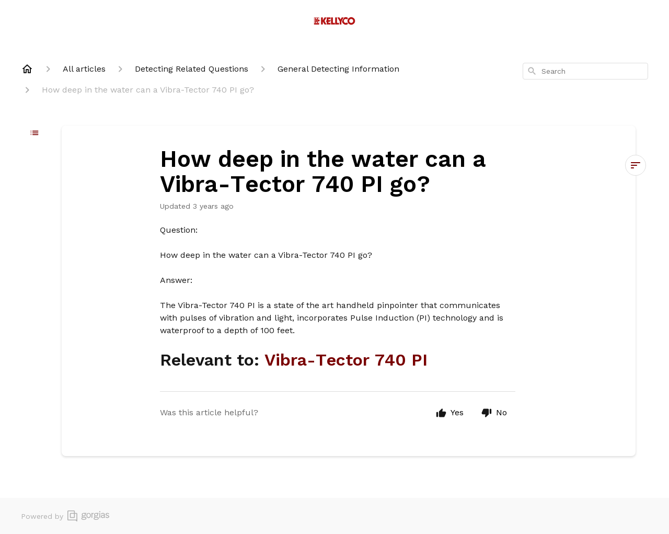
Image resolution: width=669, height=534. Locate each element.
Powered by (65, 515)
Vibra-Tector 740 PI (346, 360)
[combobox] (585, 71)
